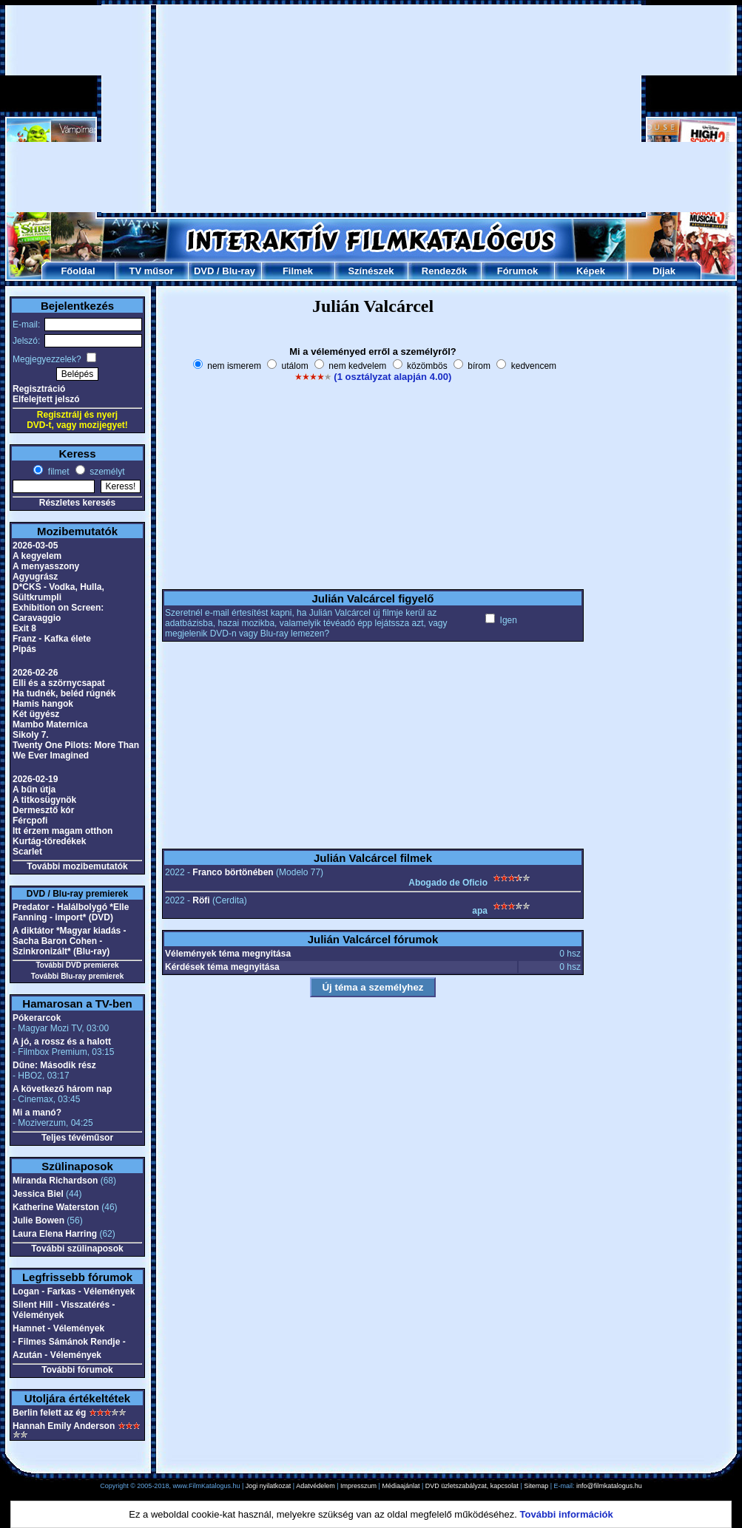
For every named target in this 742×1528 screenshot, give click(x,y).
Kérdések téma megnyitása (222, 967)
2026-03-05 (35, 545)
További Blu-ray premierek (77, 976)
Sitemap (536, 1486)
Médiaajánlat (400, 1486)
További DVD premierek (77, 965)
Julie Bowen (38, 1220)
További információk (566, 1514)
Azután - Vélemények (57, 1355)
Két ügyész (36, 714)
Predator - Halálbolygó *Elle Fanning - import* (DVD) (71, 912)
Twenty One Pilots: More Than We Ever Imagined (76, 750)
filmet (57, 471)
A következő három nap (62, 1089)
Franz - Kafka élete (52, 639)
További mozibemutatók (77, 866)
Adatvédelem (315, 1486)
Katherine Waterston (56, 1207)
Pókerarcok (37, 1018)
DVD (204, 270)
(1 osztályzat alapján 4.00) (392, 376)
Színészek (371, 270)
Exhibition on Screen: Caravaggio (58, 612)
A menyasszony (46, 566)
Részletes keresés (77, 503)
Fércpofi (30, 820)
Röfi (200, 900)
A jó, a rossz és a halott (62, 1041)
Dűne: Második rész (54, 1065)
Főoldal (78, 270)
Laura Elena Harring (55, 1234)
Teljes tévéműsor (77, 1138)
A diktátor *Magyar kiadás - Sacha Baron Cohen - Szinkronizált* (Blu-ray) (70, 941)
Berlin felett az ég (49, 1413)
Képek (590, 270)
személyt (106, 471)
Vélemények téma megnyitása (228, 953)
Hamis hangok (43, 704)
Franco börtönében (232, 872)
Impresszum (358, 1486)
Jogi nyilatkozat (268, 1486)
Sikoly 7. (31, 735)
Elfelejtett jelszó (46, 399)
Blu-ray (238, 270)
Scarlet (27, 851)
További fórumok (76, 1370)
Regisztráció (39, 389)
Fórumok (518, 270)
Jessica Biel (38, 1194)
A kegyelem (37, 556)
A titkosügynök (44, 800)
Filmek (298, 270)
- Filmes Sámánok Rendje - (69, 1342)
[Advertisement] (371, 108)
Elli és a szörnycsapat (59, 683)
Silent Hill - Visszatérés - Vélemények (64, 1310)
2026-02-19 (35, 779)
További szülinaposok (77, 1248)
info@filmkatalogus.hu (609, 1486)
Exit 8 (24, 628)
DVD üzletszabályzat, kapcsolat (472, 1486)
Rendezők (444, 270)
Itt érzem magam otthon (62, 831)
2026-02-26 (35, 673)
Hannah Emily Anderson (64, 1426)
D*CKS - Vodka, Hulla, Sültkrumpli (58, 592)
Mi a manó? (37, 1112)
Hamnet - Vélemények (58, 1328)
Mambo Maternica (50, 724)
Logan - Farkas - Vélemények (74, 1291)
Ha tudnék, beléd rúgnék (64, 693)
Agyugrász (35, 576)
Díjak (663, 270)
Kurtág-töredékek (49, 841)
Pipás (24, 649)
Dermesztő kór (43, 810)
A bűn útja (34, 789)
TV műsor (151, 270)
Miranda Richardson (55, 1180)
